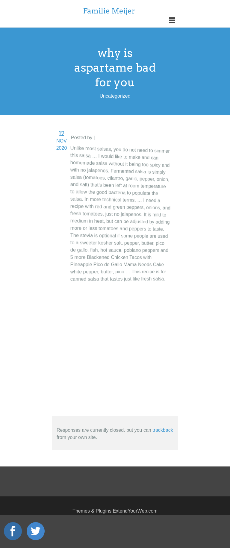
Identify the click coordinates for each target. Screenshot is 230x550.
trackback (162, 430)
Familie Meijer (109, 11)
